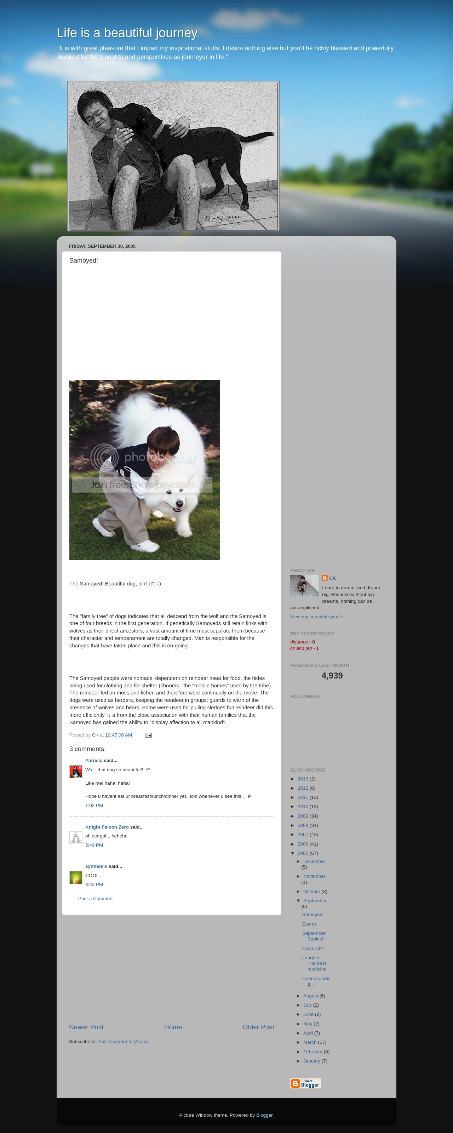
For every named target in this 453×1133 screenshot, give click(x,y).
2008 (304, 825)
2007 (304, 834)
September (315, 900)
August (311, 995)
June (309, 1014)
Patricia (94, 760)
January (312, 1061)
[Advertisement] (172, 969)
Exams (309, 924)
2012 (304, 788)
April (308, 1033)
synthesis (96, 866)
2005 (304, 853)
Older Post (258, 1027)
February (313, 1051)
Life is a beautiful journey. (128, 32)
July (308, 1005)
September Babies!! (314, 936)
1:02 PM (94, 805)
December (314, 861)
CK (332, 578)
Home (173, 1027)
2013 (304, 779)
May (308, 1023)
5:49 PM (94, 845)
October (312, 891)
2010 (304, 806)
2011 (304, 797)
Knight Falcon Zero (107, 827)
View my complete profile (316, 616)
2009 (304, 816)
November (314, 876)
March (310, 1042)
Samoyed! (313, 914)
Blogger (264, 1115)
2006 (304, 844)
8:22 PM (94, 884)
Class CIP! (313, 948)
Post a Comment (96, 898)
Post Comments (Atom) (123, 1041)
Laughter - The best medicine (314, 963)
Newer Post (86, 1027)
